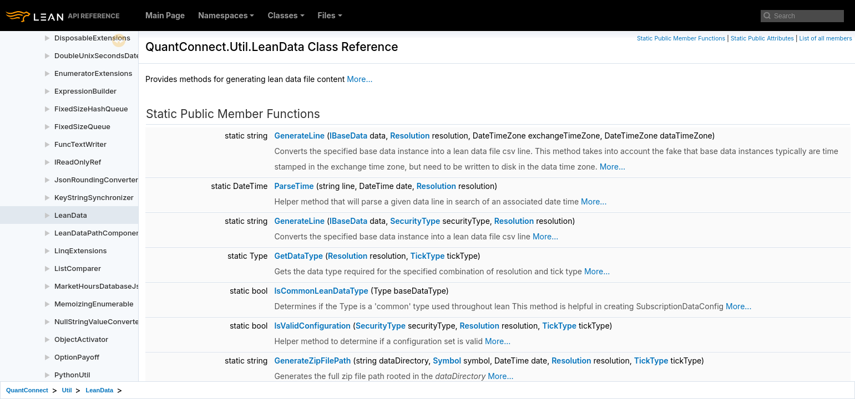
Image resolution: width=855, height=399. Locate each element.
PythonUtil (72, 374)
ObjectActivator (81, 339)
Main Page (165, 15)
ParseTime (293, 186)
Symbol (447, 360)
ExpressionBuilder (85, 90)
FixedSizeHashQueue (91, 108)
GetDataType (298, 255)
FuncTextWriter (80, 144)
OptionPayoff (76, 356)
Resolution (409, 135)
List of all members (826, 38)
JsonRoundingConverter (96, 179)
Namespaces (226, 15)
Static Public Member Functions (681, 38)
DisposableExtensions (92, 37)
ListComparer (77, 268)
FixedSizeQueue (82, 126)
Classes (285, 15)
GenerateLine (299, 135)
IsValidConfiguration (312, 325)
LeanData (70, 215)
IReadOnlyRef (77, 161)
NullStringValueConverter (98, 321)
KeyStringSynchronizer (94, 197)
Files (330, 15)
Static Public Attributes (762, 38)
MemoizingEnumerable (94, 303)
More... (359, 79)
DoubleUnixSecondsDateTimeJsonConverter (131, 55)
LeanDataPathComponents (100, 232)
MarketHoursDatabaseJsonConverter (118, 286)
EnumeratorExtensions (93, 73)
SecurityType (415, 221)
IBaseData (348, 135)
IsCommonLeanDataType (321, 290)
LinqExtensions (80, 250)
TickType (428, 255)
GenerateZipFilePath (312, 360)
